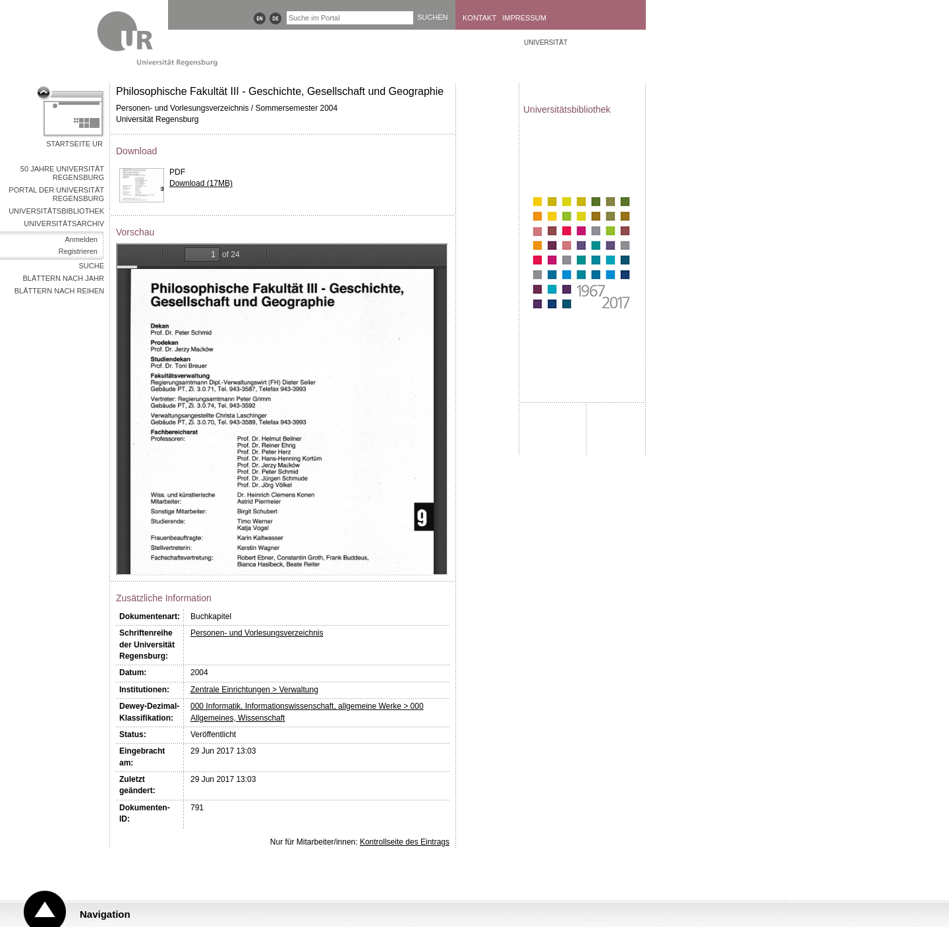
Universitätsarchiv (64, 223)
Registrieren (78, 251)
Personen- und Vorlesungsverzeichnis (256, 633)
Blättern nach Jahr (63, 278)
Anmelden (81, 239)
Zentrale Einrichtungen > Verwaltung (254, 689)
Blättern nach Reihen (59, 291)
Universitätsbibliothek (56, 211)
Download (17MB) (201, 183)
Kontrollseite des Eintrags (404, 842)
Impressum (524, 18)
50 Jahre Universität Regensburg (62, 173)
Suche (91, 266)
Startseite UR (74, 144)
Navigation (105, 914)
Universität (545, 42)
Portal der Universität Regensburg (56, 194)
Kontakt (479, 18)
